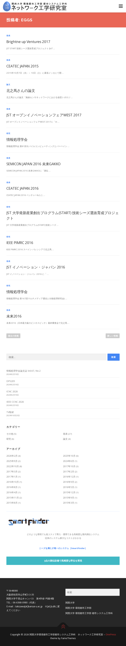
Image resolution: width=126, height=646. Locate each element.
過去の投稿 (13, 335)
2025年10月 (69, 455)
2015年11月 (12, 497)
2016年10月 (12, 481)
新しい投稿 (112, 335)
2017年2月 (68, 471)
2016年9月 (68, 481)
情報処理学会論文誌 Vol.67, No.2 (23, 370)
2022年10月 (12, 466)
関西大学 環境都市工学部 (78, 607)
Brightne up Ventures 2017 (28, 41)
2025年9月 (12, 461)
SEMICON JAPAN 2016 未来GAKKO (33, 163)
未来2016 (13, 316)
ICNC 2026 (12, 391)
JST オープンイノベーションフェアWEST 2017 (44, 114)
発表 (8, 35)
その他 (9, 433)
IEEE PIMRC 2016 (19, 242)
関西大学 (70, 602)
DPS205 (10, 381)
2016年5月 (68, 487)
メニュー (121, 6)
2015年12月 (69, 492)
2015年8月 (12, 502)
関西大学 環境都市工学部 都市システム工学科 (89, 613)
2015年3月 (68, 502)
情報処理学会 (16, 139)
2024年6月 (68, 461)
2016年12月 (69, 476)
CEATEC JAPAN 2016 (22, 188)
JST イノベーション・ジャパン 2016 (35, 267)
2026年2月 (12, 455)
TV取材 (10, 412)
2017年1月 (12, 476)
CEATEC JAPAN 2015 (22, 66)
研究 (8, 133)
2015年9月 (68, 497)
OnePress (111, 634)
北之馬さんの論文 (20, 90)
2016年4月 (12, 492)
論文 (8, 84)
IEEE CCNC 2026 (15, 401)
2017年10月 (69, 466)
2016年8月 (12, 487)
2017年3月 (12, 471)
